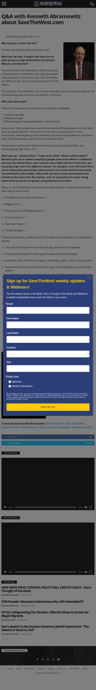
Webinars (17, 381)
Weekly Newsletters (22, 386)
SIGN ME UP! (48, 407)
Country (11, 347)
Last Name (13, 333)
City (9, 362)
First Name (13, 318)
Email (10, 304)
